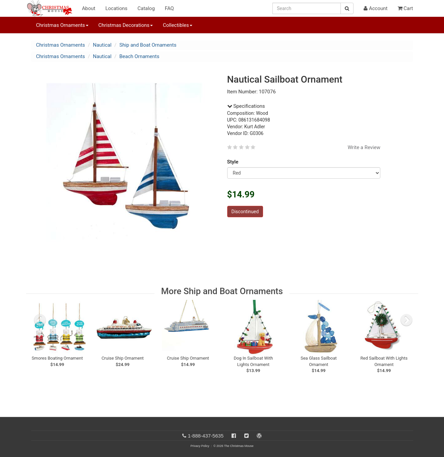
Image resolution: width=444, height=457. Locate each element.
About (89, 8)
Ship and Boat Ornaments (147, 45)
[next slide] (406, 320)
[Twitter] (246, 436)
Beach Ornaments (139, 56)
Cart (405, 8)
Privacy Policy (199, 446)
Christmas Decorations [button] (126, 25)
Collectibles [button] (177, 25)
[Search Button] (347, 8)
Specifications (246, 106)
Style (234, 162)
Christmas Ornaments (60, 45)
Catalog (146, 8)
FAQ (169, 8)
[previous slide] (40, 320)
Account (375, 8)
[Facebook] (234, 436)
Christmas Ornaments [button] (62, 25)
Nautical (102, 45)
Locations (116, 8)
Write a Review (363, 147)
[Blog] (259, 436)
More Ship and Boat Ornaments (222, 291)
